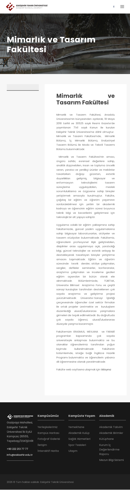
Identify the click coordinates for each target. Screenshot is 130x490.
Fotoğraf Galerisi (49, 439)
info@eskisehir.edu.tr (20, 455)
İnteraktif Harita (48, 451)
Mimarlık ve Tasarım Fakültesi (85, 99)
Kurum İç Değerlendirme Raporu (109, 449)
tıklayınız (106, 369)
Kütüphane (106, 439)
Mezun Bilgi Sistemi (111, 460)
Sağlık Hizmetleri (79, 439)
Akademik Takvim (111, 427)
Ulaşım (72, 451)
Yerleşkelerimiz (48, 427)
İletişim (42, 445)
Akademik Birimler (111, 433)
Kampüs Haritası (48, 433)
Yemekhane (76, 427)
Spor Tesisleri (77, 445)
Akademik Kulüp (79, 433)
